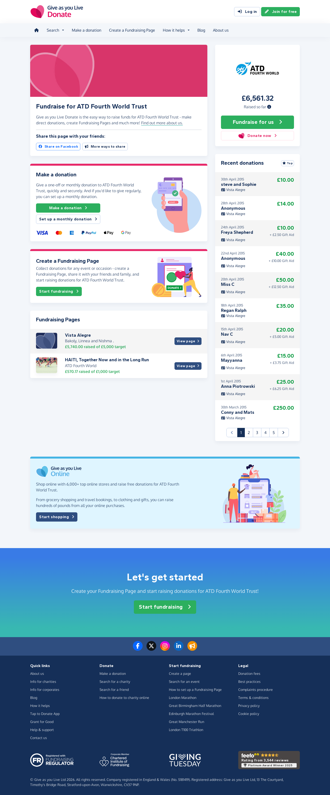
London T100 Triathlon (186, 730)
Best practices (249, 681)
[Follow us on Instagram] (165, 648)
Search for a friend (114, 689)
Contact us (38, 738)
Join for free (280, 12)
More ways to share (105, 146)
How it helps (40, 706)
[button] (269, 106)
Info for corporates (44, 689)
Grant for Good (42, 722)
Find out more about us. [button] (162, 122)
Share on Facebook (58, 146)
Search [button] (53, 30)
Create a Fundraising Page (132, 30)
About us (221, 30)
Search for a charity (115, 681)
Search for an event (184, 681)
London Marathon (182, 698)
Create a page (180, 673)
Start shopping (56, 517)
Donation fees (249, 673)
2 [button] (249, 432)
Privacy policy (249, 706)
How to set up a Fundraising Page (195, 689)
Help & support (42, 730)
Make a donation (86, 30)
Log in (247, 12)
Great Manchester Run (186, 722)
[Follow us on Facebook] (138, 648)
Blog (201, 30)
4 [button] (265, 432)
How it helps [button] (174, 30)
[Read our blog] (192, 648)
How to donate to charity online (124, 698)
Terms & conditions (253, 698)
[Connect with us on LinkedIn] (178, 648)
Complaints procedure (255, 689)
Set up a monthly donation (68, 219)
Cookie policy (248, 714)
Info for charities (43, 681)
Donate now (257, 136)
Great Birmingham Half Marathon (195, 706)
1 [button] (242, 432)
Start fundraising (59, 291)
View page (188, 341)
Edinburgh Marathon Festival (191, 714)
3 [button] (257, 432)
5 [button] (274, 432)
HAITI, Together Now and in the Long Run (107, 359)
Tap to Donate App (45, 714)
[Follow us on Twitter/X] (151, 648)
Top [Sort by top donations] (287, 163)
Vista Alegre (78, 335)
